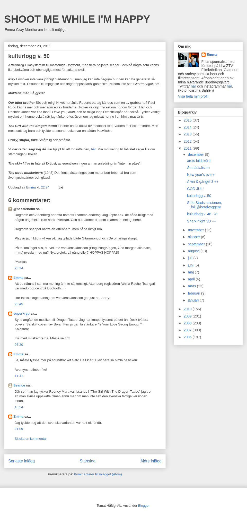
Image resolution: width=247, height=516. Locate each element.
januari (194, 300)
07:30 (19, 345)
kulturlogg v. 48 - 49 (202, 214)
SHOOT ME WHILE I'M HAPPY (77, 19)
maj (191, 272)
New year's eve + (201, 175)
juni (191, 265)
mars (192, 286)
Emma (18, 278)
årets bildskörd (198, 161)
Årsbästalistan (198, 168)
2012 (188, 141)
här (93, 149)
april (192, 279)
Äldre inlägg (151, 461)
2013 (188, 134)
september (197, 244)
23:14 (19, 268)
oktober (194, 237)
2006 (188, 337)
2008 (188, 323)
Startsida (88, 461)
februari (194, 293)
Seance (19, 385)
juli (190, 258)
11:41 (19, 376)
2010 (188, 309)
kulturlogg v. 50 (199, 196)
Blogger (143, 506)
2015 (188, 120)
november (196, 230)
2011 (188, 148)
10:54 (19, 407)
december (196, 154)
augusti (194, 251)
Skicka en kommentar (31, 439)
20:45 (19, 304)
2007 (188, 330)
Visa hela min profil (193, 96)
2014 (188, 127)
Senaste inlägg (21, 461)
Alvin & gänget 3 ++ (202, 181)
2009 (188, 316)
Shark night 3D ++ (201, 221)
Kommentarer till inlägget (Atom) (98, 474)
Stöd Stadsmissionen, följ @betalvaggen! (204, 205)
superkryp (21, 313)
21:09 (19, 429)
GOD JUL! (195, 189)
